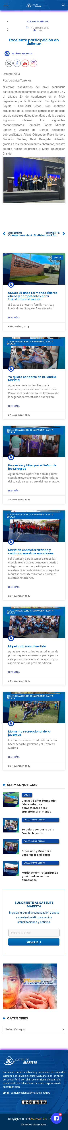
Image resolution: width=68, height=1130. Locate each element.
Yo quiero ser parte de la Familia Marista (32, 378)
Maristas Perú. (39, 1119)
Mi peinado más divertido (27, 646)
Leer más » (14, 318)
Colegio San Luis (37, 21)
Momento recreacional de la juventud (29, 733)
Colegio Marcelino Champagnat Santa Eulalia (38, 820)
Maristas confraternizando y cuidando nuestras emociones (30, 551)
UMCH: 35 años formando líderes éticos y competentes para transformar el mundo (32, 296)
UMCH (27, 794)
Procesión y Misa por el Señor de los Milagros (32, 467)
